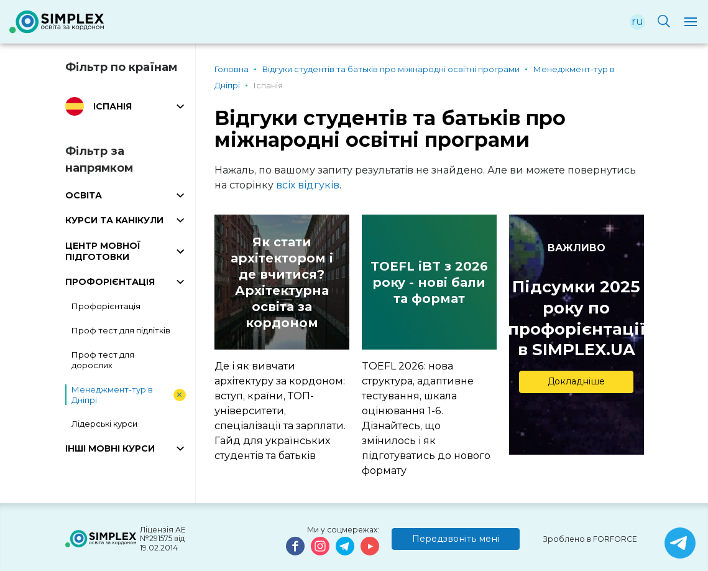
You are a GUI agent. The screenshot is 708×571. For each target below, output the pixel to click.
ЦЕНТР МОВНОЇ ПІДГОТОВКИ (102, 251)
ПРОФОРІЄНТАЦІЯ (110, 281)
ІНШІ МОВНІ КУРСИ (110, 448)
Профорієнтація (105, 306)
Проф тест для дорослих (102, 360)
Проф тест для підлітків (120, 330)
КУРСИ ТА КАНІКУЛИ (114, 220)
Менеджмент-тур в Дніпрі (112, 394)
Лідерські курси (104, 424)
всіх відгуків (307, 185)
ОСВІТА (83, 195)
